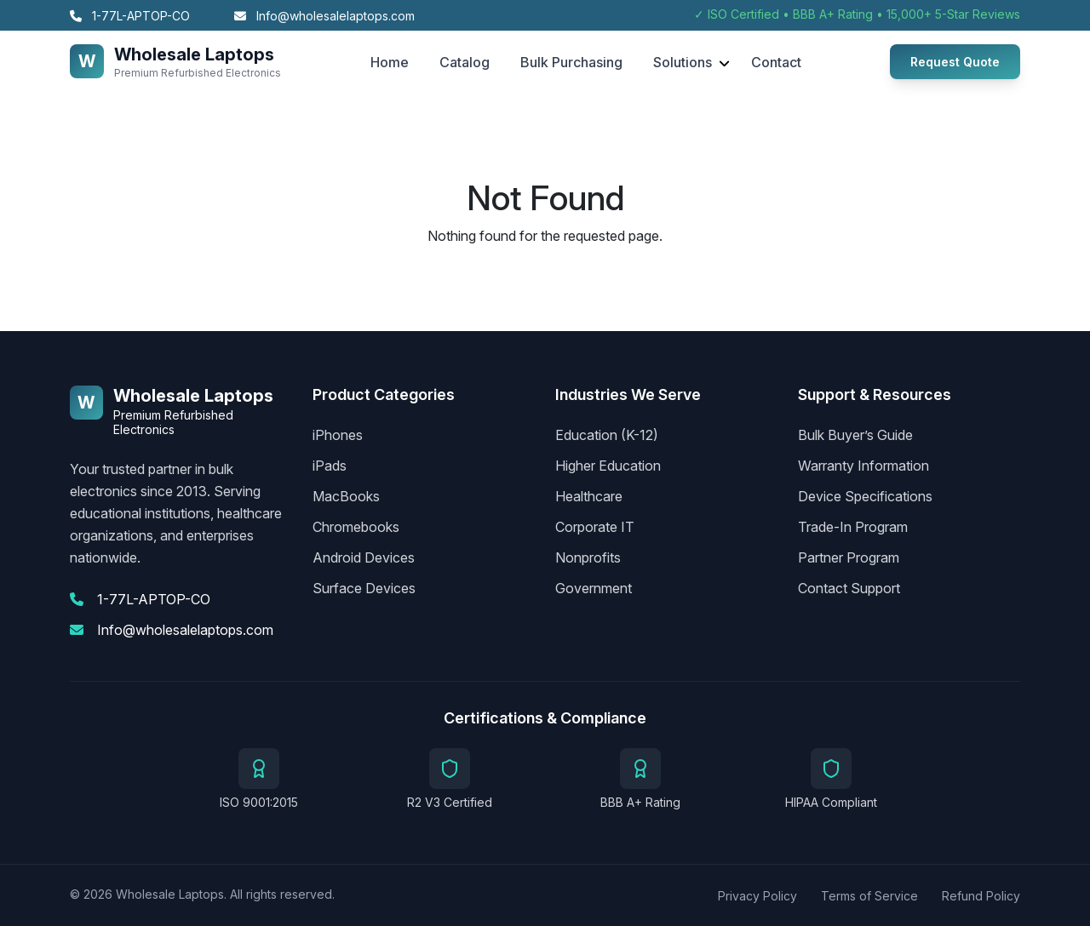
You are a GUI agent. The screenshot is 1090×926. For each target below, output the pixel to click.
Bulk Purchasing (571, 62)
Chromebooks (356, 526)
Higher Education (608, 465)
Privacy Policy (757, 896)
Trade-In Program (853, 526)
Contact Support (849, 588)
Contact (776, 62)
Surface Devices (364, 588)
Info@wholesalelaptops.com (324, 16)
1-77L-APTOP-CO (130, 16)
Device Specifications (865, 496)
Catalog (464, 62)
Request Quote (955, 61)
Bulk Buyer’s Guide (855, 434)
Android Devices (364, 557)
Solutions (682, 62)
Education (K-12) (606, 434)
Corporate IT (594, 526)
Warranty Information (863, 465)
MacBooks (346, 496)
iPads (330, 465)
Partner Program (848, 557)
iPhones (338, 434)
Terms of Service (869, 896)
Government (593, 588)
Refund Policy (981, 896)
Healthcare (588, 496)
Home (389, 62)
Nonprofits (588, 557)
